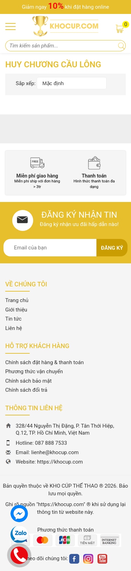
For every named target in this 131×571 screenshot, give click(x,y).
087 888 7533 (51, 443)
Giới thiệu (16, 310)
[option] (37, 173)
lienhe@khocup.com (55, 452)
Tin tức (13, 319)
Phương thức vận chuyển (34, 371)
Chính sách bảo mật (28, 381)
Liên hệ (13, 328)
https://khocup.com (60, 462)
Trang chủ (16, 300)
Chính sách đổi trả (26, 390)
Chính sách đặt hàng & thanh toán (44, 362)
